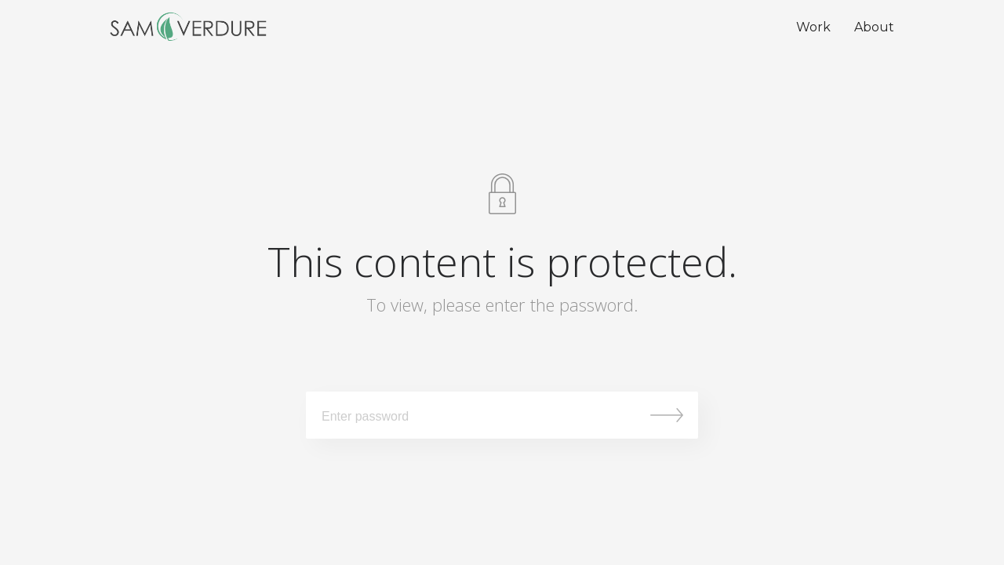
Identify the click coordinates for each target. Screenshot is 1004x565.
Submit (666, 415)
